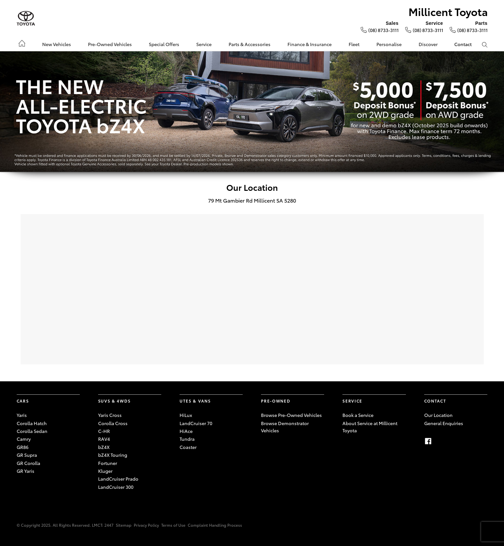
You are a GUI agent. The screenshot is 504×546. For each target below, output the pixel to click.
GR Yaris (25, 471)
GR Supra (27, 455)
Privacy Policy (146, 525)
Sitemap (123, 525)
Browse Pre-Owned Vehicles (291, 415)
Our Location (438, 415)
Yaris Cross (110, 415)
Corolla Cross (113, 423)
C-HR (104, 431)
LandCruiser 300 (115, 487)
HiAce (186, 431)
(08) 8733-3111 (383, 30)
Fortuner (107, 463)
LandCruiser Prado (118, 478)
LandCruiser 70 (196, 423)
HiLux (186, 415)
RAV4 (104, 439)
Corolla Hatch (32, 423)
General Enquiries (443, 423)
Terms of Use (173, 525)
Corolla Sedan (32, 431)
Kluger (105, 471)
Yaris (22, 415)
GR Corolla (28, 463)
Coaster (188, 447)
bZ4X (104, 447)
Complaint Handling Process (215, 525)
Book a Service (358, 415)
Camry (24, 439)
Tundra (187, 439)
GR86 (22, 447)
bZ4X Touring (112, 455)
